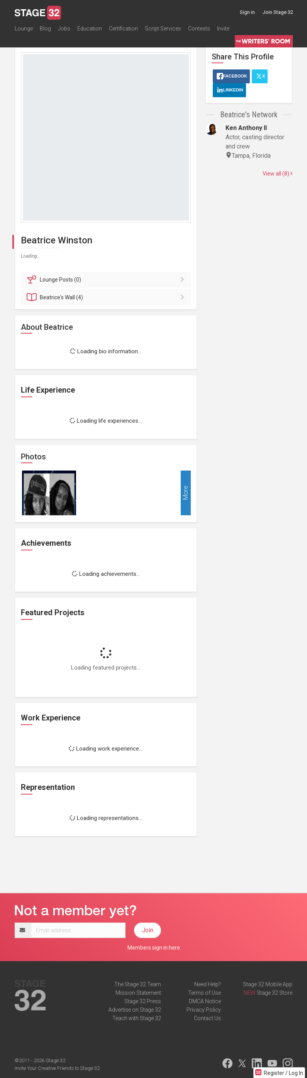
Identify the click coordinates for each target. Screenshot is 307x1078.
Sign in (247, 12)
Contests (199, 28)
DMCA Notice (205, 1001)
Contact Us (207, 1018)
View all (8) (277, 173)
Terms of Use (204, 993)
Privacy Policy (204, 1010)
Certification (123, 28)
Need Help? (207, 984)
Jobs (64, 28)
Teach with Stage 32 (136, 1018)
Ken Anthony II (246, 128)
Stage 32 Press (142, 1001)
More (185, 493)
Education (89, 28)
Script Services (163, 28)
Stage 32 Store (274, 993)
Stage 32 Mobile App (267, 984)
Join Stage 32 (278, 12)
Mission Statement (138, 993)
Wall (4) (107, 297)
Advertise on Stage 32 (135, 1010)
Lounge (24, 28)
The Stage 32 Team (137, 984)
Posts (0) (107, 279)
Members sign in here (153, 948)
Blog (45, 28)
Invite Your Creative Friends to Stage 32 (57, 1068)
